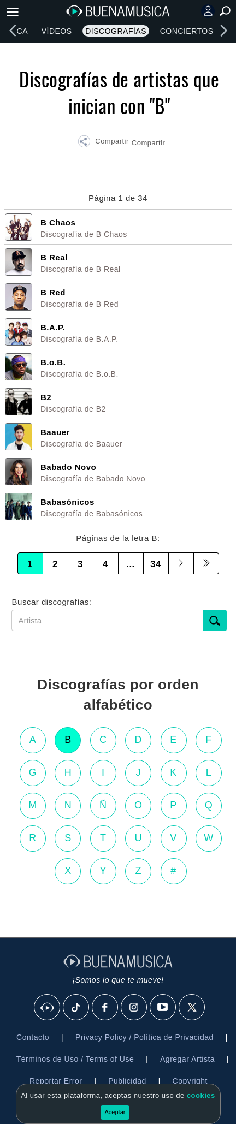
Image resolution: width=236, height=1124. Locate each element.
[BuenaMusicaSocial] (47, 1008)
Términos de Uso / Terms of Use (75, 1059)
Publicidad (127, 1081)
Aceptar (115, 1112)
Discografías (115, 31)
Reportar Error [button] (56, 1081)
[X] (192, 1008)
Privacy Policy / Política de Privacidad (144, 1037)
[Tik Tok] (76, 1008)
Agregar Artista (187, 1059)
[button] (103, 143)
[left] (12, 30)
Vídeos (57, 31)
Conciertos (187, 31)
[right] (223, 30)
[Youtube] (163, 1008)
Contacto (32, 1037)
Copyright (190, 1081)
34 (155, 564)
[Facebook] (105, 1008)
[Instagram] (134, 1008)
